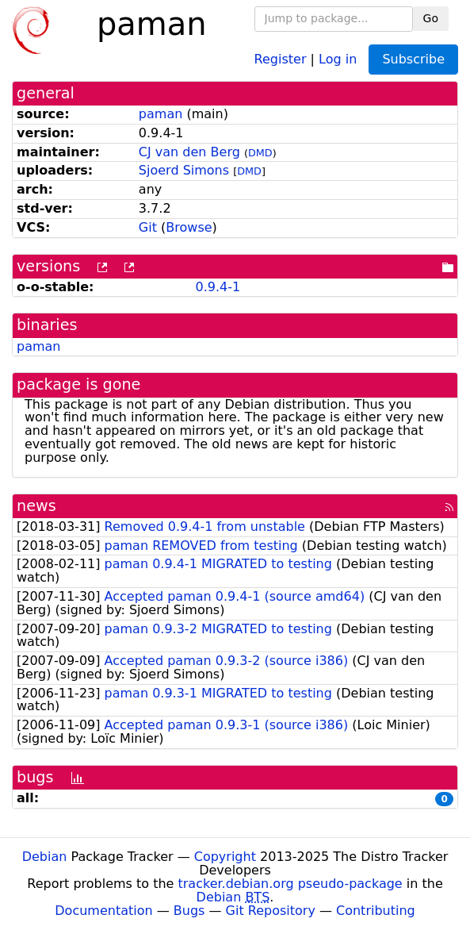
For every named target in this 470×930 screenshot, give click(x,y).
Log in (338, 58)
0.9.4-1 (217, 286)
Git (148, 227)
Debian (44, 856)
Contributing (375, 910)
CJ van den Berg (189, 151)
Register (280, 58)
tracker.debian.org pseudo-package (290, 883)
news (36, 506)
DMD (260, 153)
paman (161, 113)
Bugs (189, 910)
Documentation (103, 910)
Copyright (225, 856)
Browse (189, 227)
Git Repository (270, 910)
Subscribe (413, 59)
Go (430, 18)
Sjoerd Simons (184, 170)
